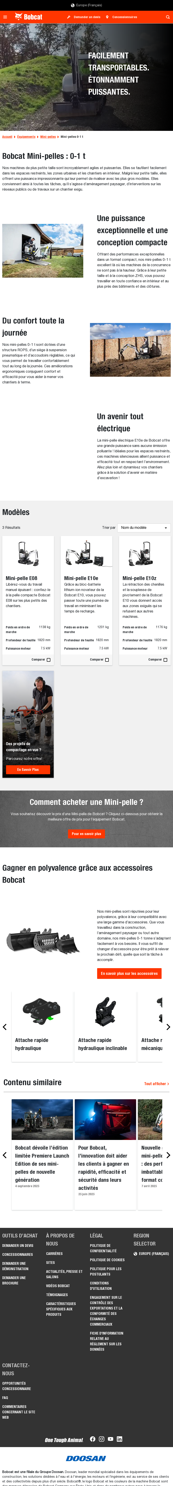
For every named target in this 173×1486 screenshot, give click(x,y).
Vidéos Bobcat (58, 1286)
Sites (50, 1263)
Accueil (7, 136)
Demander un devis (87, 17)
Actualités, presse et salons (64, 1274)
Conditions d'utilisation (101, 1286)
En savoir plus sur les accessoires (129, 973)
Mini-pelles (48, 136)
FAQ (5, 1398)
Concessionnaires (124, 17)
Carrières (54, 1254)
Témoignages (57, 1295)
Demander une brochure (14, 1280)
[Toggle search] (167, 17)
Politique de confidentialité (103, 1248)
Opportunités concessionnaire (16, 1386)
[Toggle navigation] (6, 17)
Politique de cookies (107, 1260)
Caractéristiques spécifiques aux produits (61, 1309)
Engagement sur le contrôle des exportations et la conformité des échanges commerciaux (106, 1311)
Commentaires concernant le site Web (18, 1412)
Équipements (26, 136)
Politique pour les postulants (106, 1271)
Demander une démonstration (15, 1266)
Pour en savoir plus (86, 834)
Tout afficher (156, 1083)
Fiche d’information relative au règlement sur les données (106, 1341)
